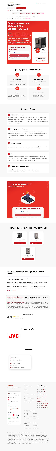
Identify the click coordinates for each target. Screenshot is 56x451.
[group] (14, 336)
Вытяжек (35, 413)
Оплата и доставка (28, 386)
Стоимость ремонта (28, 384)
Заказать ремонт (20, 243)
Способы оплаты (27, 402)
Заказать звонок (21, 8)
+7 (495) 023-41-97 (42, 3)
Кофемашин (35, 416)
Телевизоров (35, 428)
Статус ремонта (11, 8)
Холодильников (27, 428)
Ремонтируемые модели (29, 394)
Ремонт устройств (22, 13)
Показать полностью (11, 290)
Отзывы (42, 13)
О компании (14, 13)
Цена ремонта (28, 13)
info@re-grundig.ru (15, 363)
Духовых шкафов (28, 416)
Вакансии (33, 13)
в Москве (19, 4)
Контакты (38, 13)
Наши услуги (27, 396)
